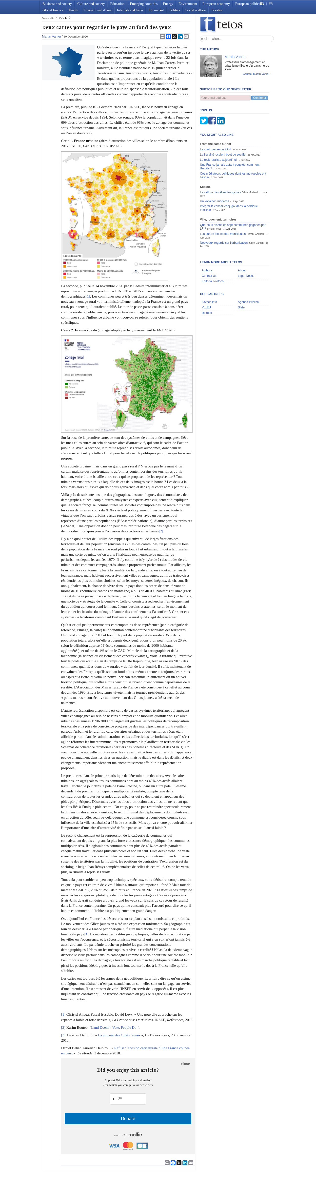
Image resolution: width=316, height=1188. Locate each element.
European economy (216, 4)
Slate (241, 307)
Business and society (57, 4)
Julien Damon (256, 243)
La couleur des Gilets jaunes (119, 1035)
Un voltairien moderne (214, 201)
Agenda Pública (248, 302)
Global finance (52, 10)
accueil (47, 17)
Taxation (217, 10)
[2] (161, 531)
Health (73, 10)
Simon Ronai (214, 228)
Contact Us (209, 276)
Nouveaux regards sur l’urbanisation (224, 242)
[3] (86, 934)
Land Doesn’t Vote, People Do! (114, 1027)
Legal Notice (246, 276)
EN (262, 3)
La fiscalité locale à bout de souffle (222, 154)
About (242, 270)
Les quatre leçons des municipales (223, 234)
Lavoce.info (209, 302)
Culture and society (91, 4)
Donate (128, 1118)
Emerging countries (144, 4)
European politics (247, 4)
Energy (168, 4)
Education (117, 4)
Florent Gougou (255, 234)
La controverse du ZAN (215, 149)
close (185, 1064)
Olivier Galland (250, 192)
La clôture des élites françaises (220, 192)
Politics (174, 10)
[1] (88, 296)
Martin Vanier (51, 36)
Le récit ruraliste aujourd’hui (218, 159)
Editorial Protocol (213, 281)
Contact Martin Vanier (256, 73)
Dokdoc (207, 313)
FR (271, 3)
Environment (187, 4)
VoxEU (206, 307)
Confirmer (259, 98)
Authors (207, 270)
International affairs (98, 10)
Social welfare (195, 10)
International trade (130, 10)
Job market (156, 10)
